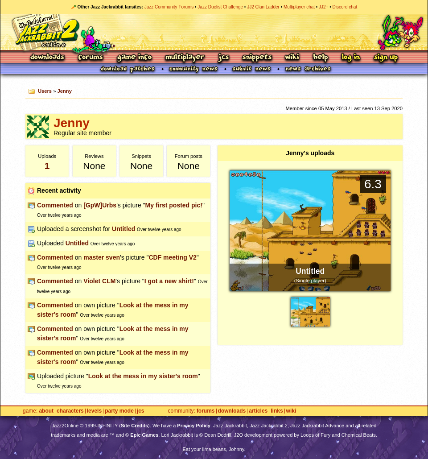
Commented (55, 205)
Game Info (134, 58)
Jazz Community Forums (169, 6)
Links (277, 411)
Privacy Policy (193, 425)
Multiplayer (185, 58)
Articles (258, 411)
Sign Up (386, 58)
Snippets (257, 58)
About (46, 411)
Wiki (292, 58)
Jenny (65, 91)
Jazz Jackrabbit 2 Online (214, 32)
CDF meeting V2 (172, 257)
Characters (70, 411)
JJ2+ (323, 6)
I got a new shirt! (169, 281)
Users (45, 91)
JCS (223, 58)
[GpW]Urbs (99, 205)
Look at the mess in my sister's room (143, 376)
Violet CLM (99, 281)
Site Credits (134, 425)
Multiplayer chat (299, 6)
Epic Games (144, 435)
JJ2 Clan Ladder (263, 6)
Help (320, 58)
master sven (101, 257)
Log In (351, 58)
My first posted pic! (173, 205)
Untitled (123, 228)
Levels (94, 411)
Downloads (48, 58)
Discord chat (345, 6)
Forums (91, 58)
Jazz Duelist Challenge (220, 6)
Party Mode (119, 411)
